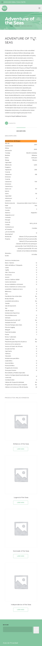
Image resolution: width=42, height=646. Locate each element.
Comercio (17, 26)
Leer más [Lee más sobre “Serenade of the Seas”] (20, 556)
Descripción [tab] (21, 131)
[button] (34, 40)
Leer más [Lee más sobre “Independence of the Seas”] (20, 609)
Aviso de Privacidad (10, 643)
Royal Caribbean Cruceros (18, 116)
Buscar (5, 624)
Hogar (11, 26)
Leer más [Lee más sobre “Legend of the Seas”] (20, 502)
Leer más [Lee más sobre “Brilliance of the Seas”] (20, 449)
